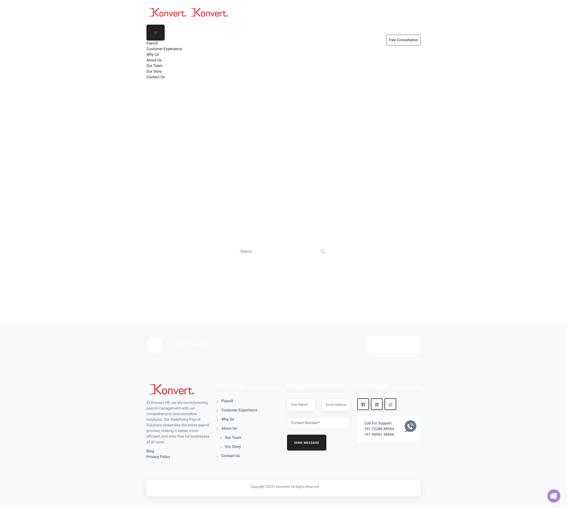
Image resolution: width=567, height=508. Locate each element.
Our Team (154, 66)
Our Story (154, 71)
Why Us (152, 54)
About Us (154, 60)
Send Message (306, 442)
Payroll (152, 43)
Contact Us (155, 77)
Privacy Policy (158, 457)
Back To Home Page (279, 275)
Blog (150, 451)
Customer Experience (164, 49)
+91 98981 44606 (379, 434)
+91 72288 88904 (379, 429)
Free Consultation (394, 344)
